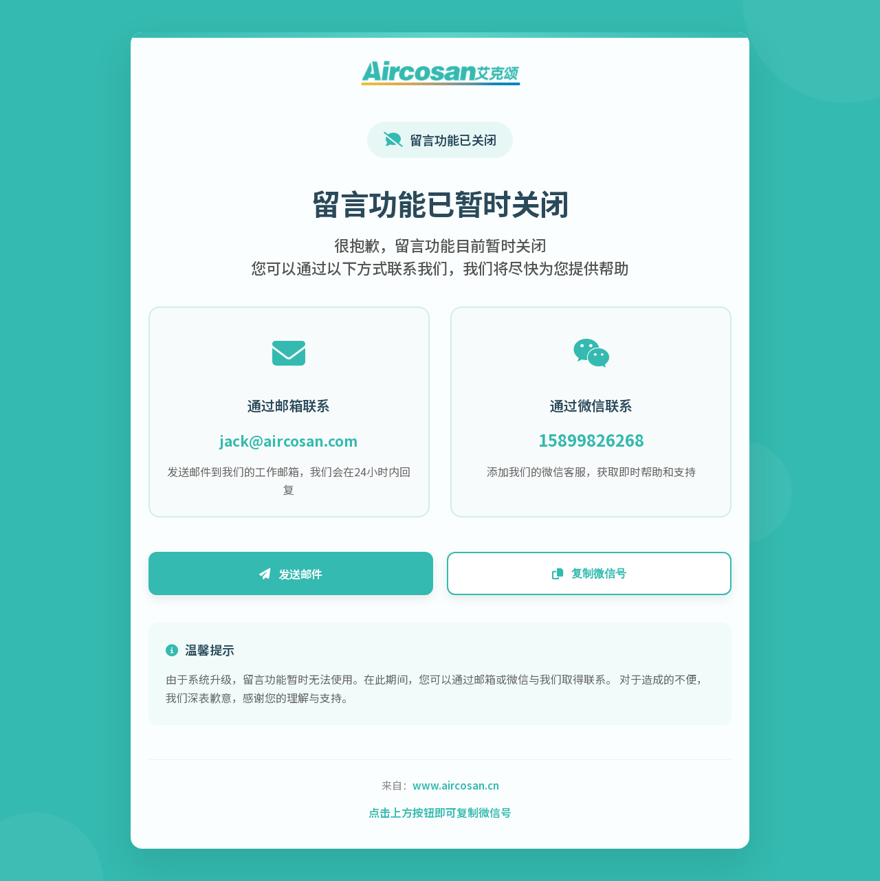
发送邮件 (299, 577)
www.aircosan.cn (455, 790)
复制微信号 (581, 576)
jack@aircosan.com (297, 437)
